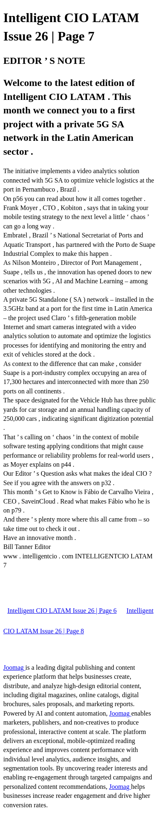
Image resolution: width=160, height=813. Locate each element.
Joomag (14, 667)
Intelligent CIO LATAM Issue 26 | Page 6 (62, 610)
